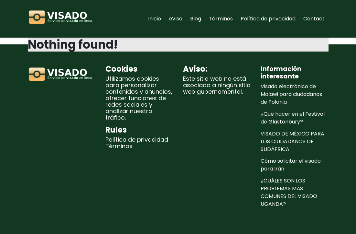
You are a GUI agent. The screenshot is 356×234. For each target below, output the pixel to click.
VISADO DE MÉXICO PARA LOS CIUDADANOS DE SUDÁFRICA (292, 141)
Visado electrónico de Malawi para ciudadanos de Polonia (291, 94)
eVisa (175, 18)
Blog (195, 18)
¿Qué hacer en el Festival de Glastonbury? (293, 117)
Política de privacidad (268, 18)
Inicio (154, 18)
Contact (314, 18)
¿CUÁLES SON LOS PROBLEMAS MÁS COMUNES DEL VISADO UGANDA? (289, 192)
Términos (221, 18)
